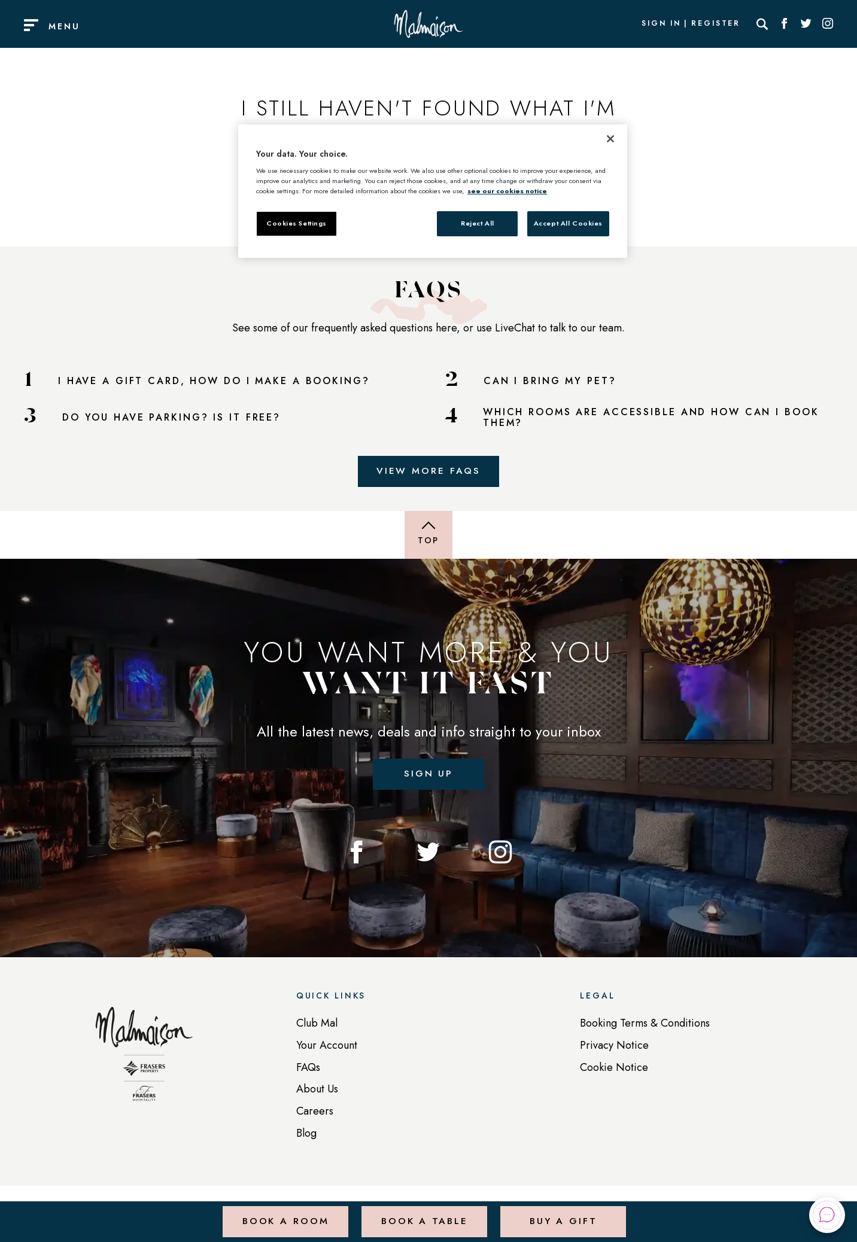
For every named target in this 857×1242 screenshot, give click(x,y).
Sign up (428, 776)
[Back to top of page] (428, 536)
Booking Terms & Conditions (645, 1026)
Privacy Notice (614, 1047)
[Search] (762, 24)
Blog (306, 1135)
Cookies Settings (296, 223)
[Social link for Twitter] (806, 24)
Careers (314, 1114)
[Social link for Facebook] (784, 24)
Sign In (661, 24)
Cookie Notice (614, 1069)
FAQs (308, 1069)
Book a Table (423, 1215)
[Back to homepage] (144, 1063)
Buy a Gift (562, 1215)
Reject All (477, 223)
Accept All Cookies (568, 223)
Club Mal (317, 1026)
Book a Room (284, 1215)
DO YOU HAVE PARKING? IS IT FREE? (171, 417)
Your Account (326, 1047)
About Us (317, 1092)
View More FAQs (428, 471)
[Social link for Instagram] (827, 24)
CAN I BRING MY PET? (550, 381)
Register (715, 24)
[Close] (610, 139)
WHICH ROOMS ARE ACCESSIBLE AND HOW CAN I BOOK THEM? (651, 418)
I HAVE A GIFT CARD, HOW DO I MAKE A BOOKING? (214, 381)
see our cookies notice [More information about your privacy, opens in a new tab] (507, 191)
